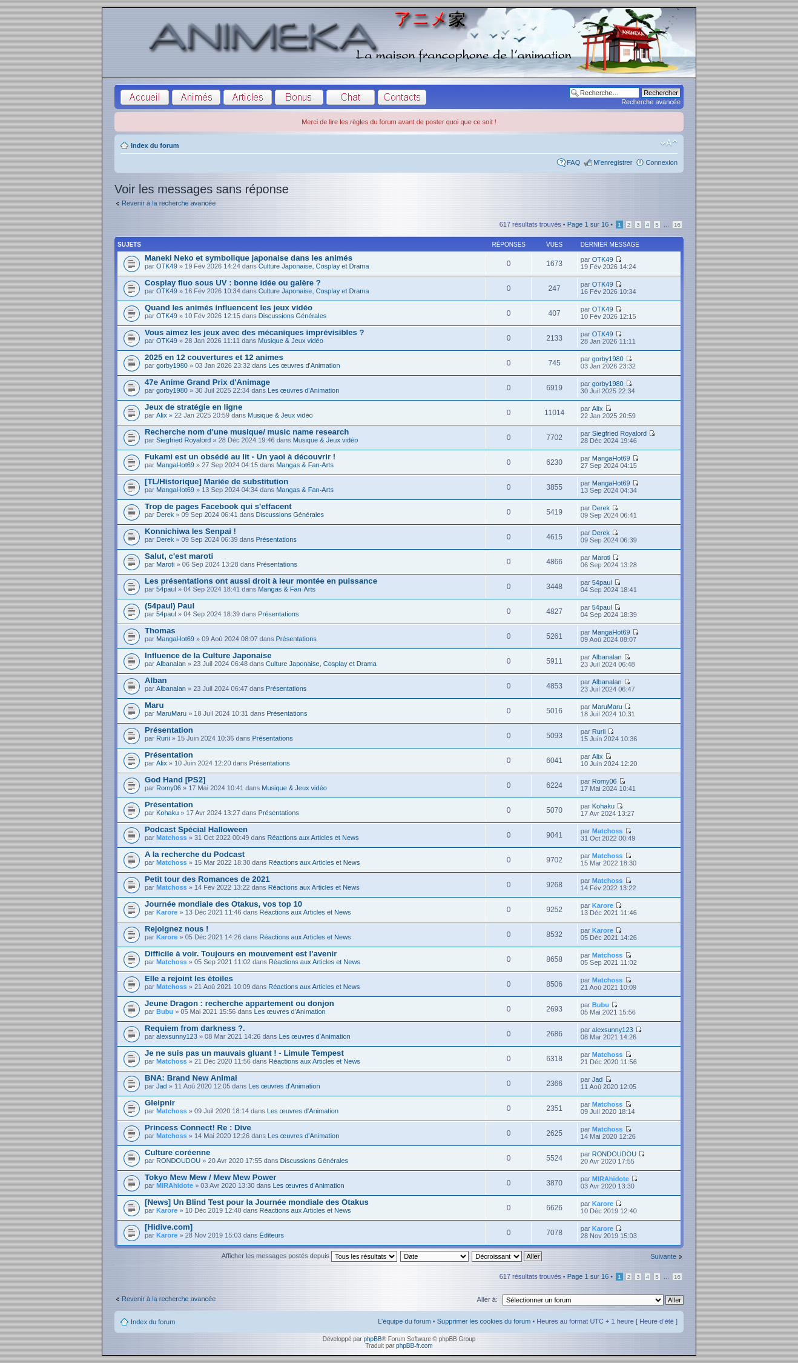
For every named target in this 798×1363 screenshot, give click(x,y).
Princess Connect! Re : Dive (198, 1127)
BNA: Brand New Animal (191, 1077)
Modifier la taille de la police (669, 143)
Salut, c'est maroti (179, 556)
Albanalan (171, 663)
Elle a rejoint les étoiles (189, 978)
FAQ (573, 162)
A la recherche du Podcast (195, 854)
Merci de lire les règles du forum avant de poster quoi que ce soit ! (399, 121)
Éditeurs (272, 1235)
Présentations (276, 539)
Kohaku (167, 812)
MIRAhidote (174, 1185)
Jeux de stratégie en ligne (193, 407)
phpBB (372, 1339)
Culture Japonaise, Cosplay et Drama (314, 266)
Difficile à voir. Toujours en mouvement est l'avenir (241, 953)
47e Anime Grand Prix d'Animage (207, 382)
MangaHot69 (175, 464)
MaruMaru (171, 713)
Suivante (663, 1256)
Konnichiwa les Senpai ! (190, 531)
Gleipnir (160, 1102)
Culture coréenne (177, 1152)
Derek (165, 514)
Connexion (661, 162)
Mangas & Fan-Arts (305, 464)
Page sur (588, 224)
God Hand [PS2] (175, 779)
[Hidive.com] (169, 1226)
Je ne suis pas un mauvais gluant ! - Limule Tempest (244, 1053)
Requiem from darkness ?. (195, 1028)
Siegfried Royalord (183, 440)
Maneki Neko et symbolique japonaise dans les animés (248, 257)
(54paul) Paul (169, 605)
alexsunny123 (176, 1036)
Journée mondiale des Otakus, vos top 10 (223, 903)
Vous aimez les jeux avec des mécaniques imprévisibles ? (254, 332)
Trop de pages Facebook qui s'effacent (218, 506)
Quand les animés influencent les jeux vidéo (228, 307)
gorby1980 (172, 365)
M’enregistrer (612, 162)
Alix (161, 415)
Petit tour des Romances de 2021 (207, 879)
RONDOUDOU (178, 1160)
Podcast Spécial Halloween (196, 829)
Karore (166, 912)
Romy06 (168, 787)
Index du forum (155, 145)
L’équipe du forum (404, 1321)
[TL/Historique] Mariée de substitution (216, 481)
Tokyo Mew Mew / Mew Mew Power (210, 1177)
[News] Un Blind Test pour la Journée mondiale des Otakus (257, 1202)
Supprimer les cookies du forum (484, 1321)
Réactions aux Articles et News (312, 837)
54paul (166, 589)
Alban (156, 680)
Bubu (164, 1011)
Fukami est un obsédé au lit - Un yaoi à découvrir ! (240, 456)
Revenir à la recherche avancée (169, 203)
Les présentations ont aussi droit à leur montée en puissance (261, 580)
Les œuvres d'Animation (304, 365)
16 (677, 224)
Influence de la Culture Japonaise (208, 655)
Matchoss (171, 837)
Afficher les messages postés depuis (309, 1255)
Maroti (165, 564)
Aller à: (487, 1299)
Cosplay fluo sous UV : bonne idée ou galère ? (233, 282)
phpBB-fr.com (414, 1345)
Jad (161, 1086)
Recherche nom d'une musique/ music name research (247, 431)
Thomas (160, 630)
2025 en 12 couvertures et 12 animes (214, 357)
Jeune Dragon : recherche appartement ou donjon (239, 1003)
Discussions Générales (293, 315)
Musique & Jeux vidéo (290, 340)
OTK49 (166, 266)
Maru (154, 705)
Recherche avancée (651, 101)
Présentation (169, 730)
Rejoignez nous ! (177, 928)
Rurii (163, 738)
